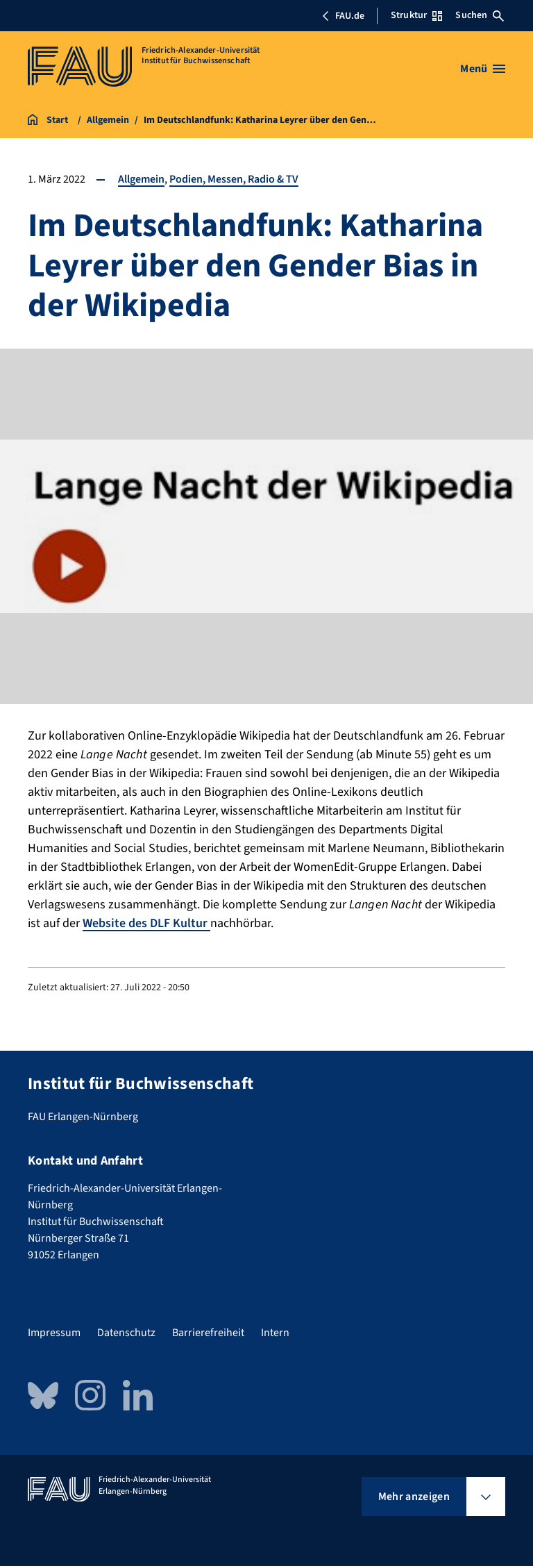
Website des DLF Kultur (146, 923)
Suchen (479, 15)
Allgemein (141, 179)
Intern (275, 1332)
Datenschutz (126, 1332)
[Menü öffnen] (482, 68)
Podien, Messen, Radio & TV (233, 179)
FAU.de (342, 16)
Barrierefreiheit (208, 1332)
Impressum (54, 1332)
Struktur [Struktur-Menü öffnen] (416, 15)
